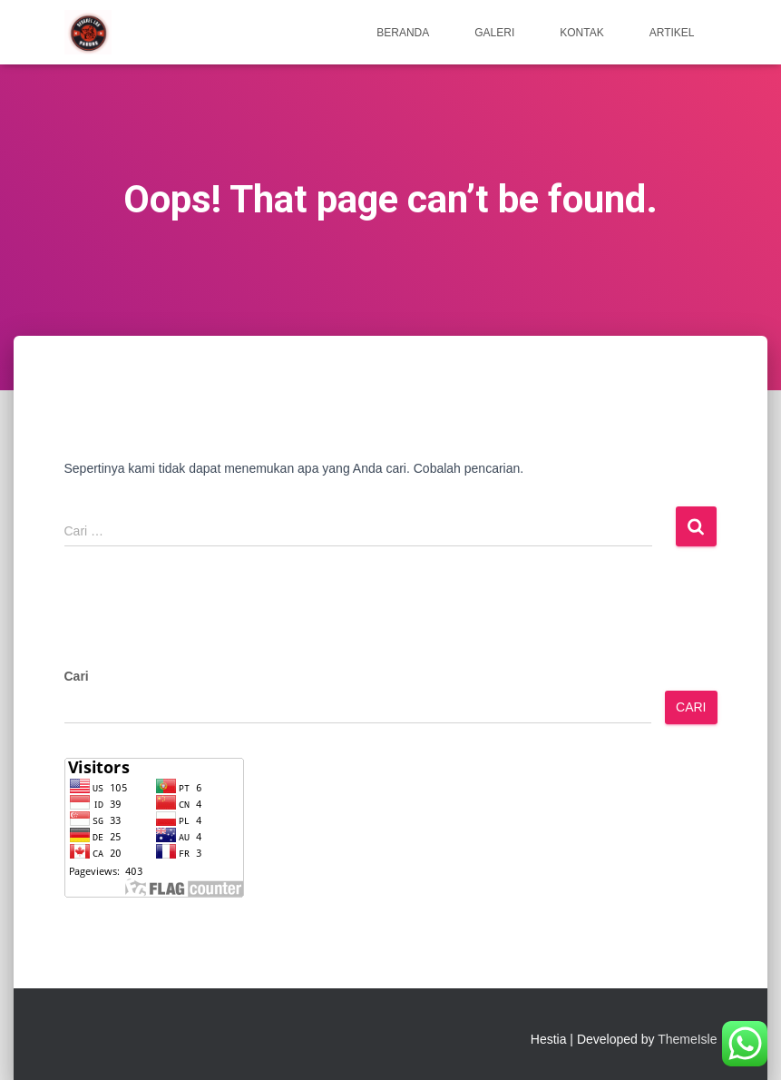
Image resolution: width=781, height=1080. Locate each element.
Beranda (402, 32)
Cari (76, 676)
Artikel (672, 32)
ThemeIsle (687, 1039)
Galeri (494, 32)
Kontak (581, 32)
